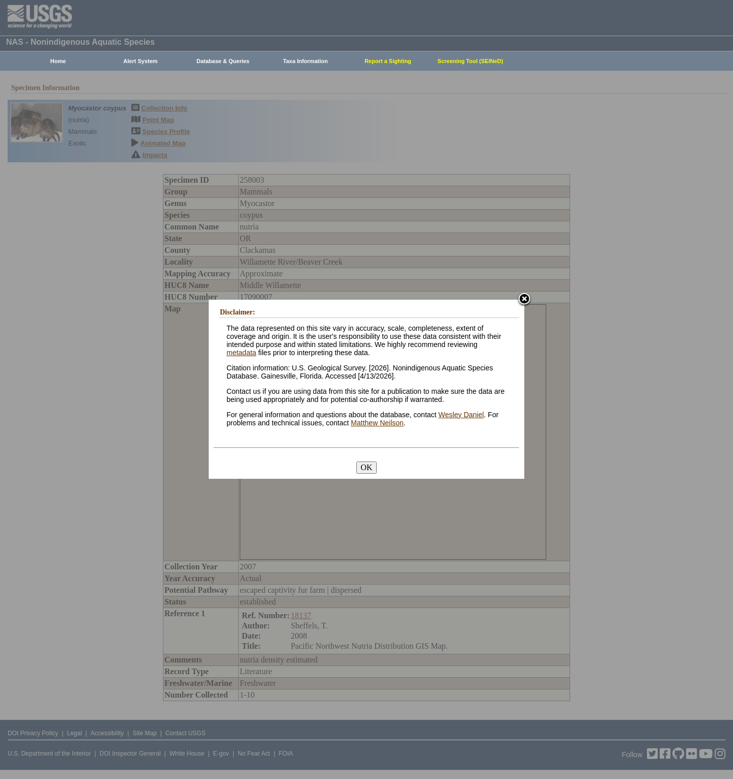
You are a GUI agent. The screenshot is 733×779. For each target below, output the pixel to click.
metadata (241, 353)
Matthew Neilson (377, 423)
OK (366, 467)
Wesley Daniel (461, 415)
